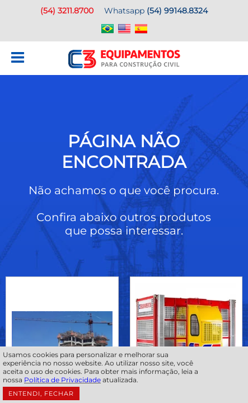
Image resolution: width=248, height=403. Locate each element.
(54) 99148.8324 (177, 11)
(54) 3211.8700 (66, 11)
